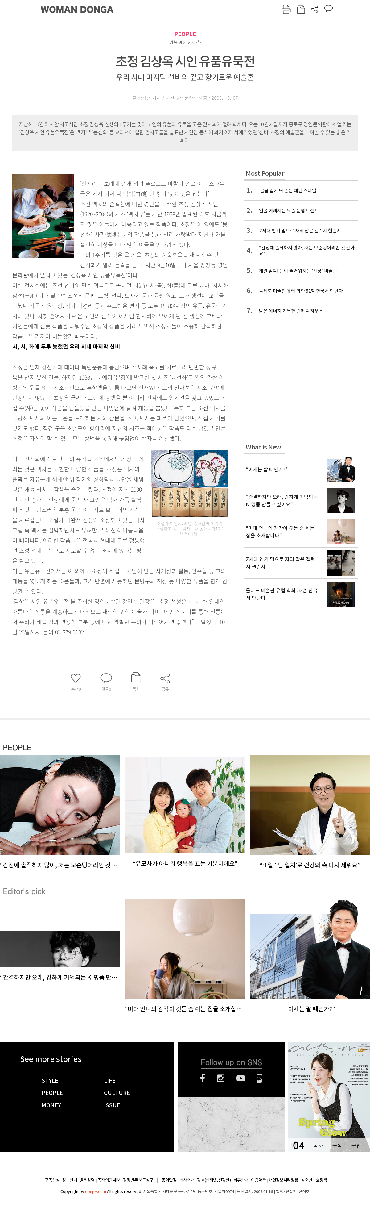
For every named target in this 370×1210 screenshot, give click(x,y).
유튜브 (240, 1078)
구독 (337, 1145)
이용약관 (258, 1180)
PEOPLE (185, 34)
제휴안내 (240, 1180)
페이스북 (202, 1078)
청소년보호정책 (314, 1180)
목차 (318, 1145)
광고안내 (69, 1180)
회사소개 (186, 1180)
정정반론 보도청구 (138, 1180)
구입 (356, 1145)
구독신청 (52, 1180)
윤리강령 (87, 1180)
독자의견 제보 (108, 1180)
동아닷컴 (169, 1180)
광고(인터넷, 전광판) (214, 1180)
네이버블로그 (259, 1078)
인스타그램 (220, 1078)
